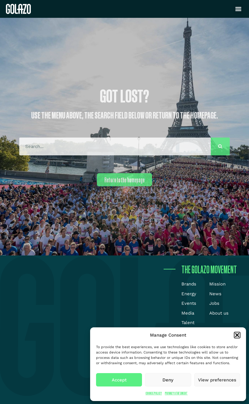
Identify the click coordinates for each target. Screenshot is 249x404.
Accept (119, 380)
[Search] (220, 146)
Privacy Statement (176, 393)
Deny (167, 380)
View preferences (217, 380)
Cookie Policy (154, 393)
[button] (237, 335)
